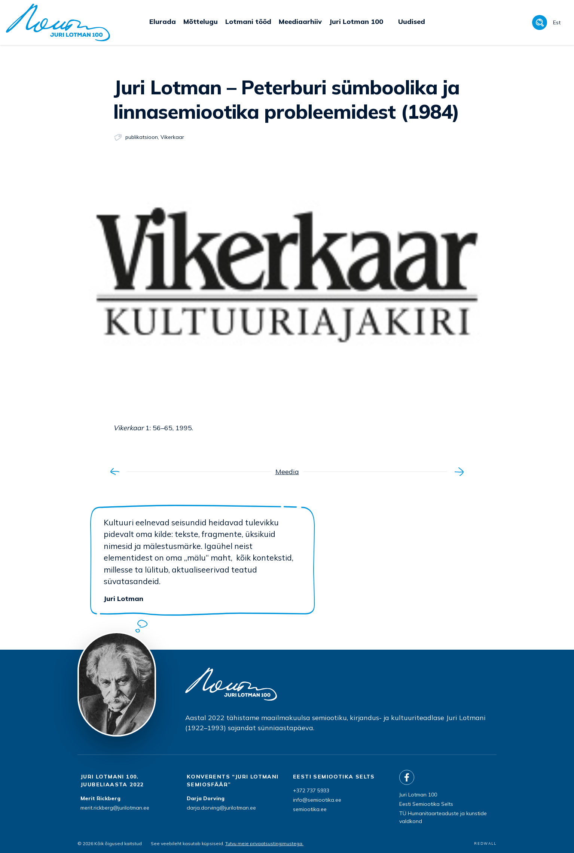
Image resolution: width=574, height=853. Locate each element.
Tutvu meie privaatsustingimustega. (264, 843)
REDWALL (485, 843)
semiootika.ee (310, 809)
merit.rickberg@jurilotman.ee (114, 807)
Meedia (287, 471)
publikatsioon (141, 137)
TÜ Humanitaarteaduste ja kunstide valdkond (443, 817)
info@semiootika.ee (317, 799)
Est (557, 22)
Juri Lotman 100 (418, 794)
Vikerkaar (172, 137)
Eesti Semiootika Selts (426, 804)
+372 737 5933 (311, 790)
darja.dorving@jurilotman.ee (221, 807)
